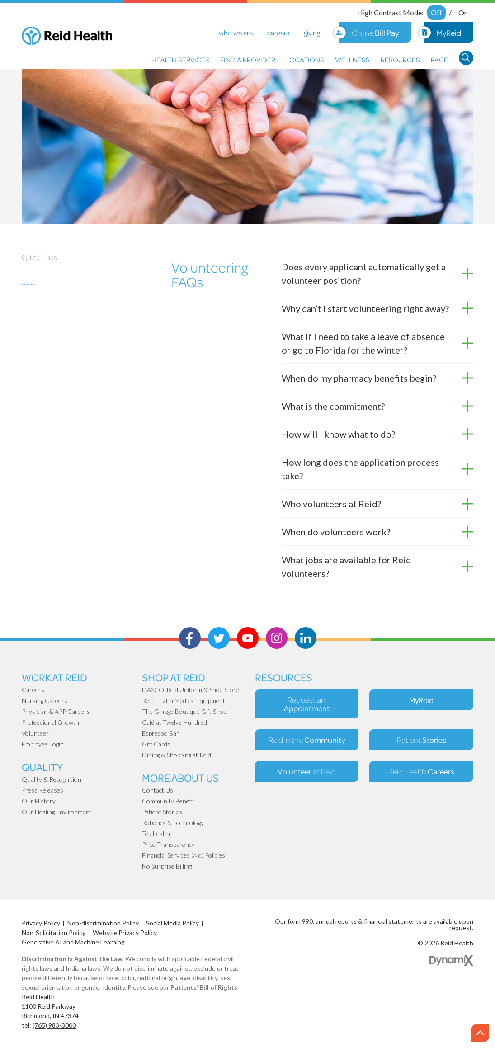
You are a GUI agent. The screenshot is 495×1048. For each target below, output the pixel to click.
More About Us (180, 777)
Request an (307, 704)
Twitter (219, 638)
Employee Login (43, 744)
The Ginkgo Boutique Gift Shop (184, 711)
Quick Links (39, 257)
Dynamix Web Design (451, 960)
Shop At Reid (173, 677)
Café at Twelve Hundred (174, 722)
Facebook (190, 638)
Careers (33, 690)
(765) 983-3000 (54, 1025)
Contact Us (157, 790)
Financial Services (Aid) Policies (183, 855)
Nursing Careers (44, 700)
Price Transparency (168, 844)
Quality (42, 766)
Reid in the (307, 740)
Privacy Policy (41, 923)
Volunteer (35, 733)
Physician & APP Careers (56, 711)
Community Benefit (168, 801)
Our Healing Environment (57, 812)
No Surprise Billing (167, 866)
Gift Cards (156, 744)
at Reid (306, 771)
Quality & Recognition (51, 779)
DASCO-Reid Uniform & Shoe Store (190, 690)
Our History (39, 801)
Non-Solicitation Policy (53, 932)
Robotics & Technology (173, 822)
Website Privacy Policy (125, 932)
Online (375, 33)
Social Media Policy (172, 923)
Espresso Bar (160, 733)
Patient (421, 740)
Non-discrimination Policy (103, 923)
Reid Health (421, 771)
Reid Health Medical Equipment (183, 700)
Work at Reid (54, 677)
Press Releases (42, 790)
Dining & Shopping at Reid (176, 755)
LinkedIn (305, 638)
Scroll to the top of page (481, 1033)
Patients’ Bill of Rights (203, 987)
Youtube (248, 638)
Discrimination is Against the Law (72, 959)
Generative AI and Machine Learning (73, 942)
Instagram (277, 638)
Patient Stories (162, 812)
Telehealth (156, 833)
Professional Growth (50, 722)
